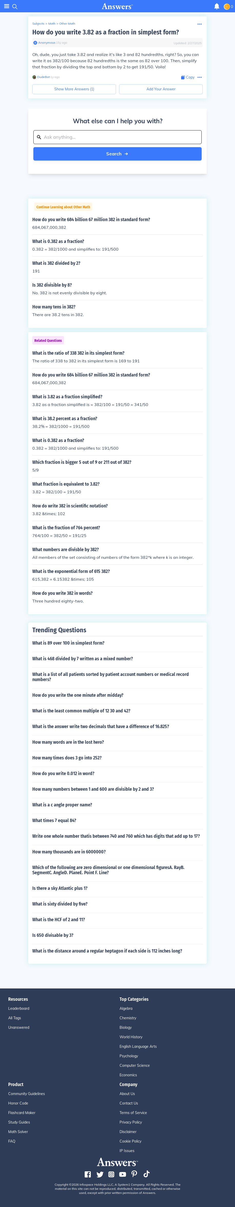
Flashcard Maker (21, 1112)
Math (51, 23)
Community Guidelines (26, 1093)
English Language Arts (138, 1046)
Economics (128, 1075)
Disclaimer (128, 1131)
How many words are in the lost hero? (68, 742)
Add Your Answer (160, 89)
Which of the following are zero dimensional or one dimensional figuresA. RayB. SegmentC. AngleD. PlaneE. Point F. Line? (108, 870)
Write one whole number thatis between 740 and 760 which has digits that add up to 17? (116, 836)
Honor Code (18, 1103)
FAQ (11, 1141)
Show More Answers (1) (74, 89)
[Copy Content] (187, 77)
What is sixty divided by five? (59, 904)
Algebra (126, 1008)
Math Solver (18, 1131)
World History (131, 1037)
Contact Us (129, 1103)
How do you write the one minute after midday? (77, 695)
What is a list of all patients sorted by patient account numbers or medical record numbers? (110, 677)
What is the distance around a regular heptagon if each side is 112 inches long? (107, 951)
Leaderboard (18, 1008)
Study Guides (19, 1122)
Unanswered (18, 1027)
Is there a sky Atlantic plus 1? (59, 888)
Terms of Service (133, 1112)
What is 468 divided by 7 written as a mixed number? (82, 659)
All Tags (14, 1018)
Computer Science (135, 1065)
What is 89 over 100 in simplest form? (68, 643)
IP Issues (127, 1150)
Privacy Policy (131, 1122)
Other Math (67, 23)
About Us (127, 1093)
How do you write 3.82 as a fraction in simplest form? (105, 32)
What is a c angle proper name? (62, 805)
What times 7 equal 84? (54, 820)
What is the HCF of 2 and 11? (58, 919)
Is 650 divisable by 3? (52, 935)
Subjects (38, 23)
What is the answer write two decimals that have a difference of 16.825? (100, 726)
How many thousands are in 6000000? (69, 852)
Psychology (129, 1056)
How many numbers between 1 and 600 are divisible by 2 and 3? (93, 789)
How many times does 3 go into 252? (67, 758)
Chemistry (128, 1018)
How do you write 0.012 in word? (63, 773)
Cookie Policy (130, 1141)
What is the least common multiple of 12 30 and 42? (81, 711)
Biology (126, 1027)
